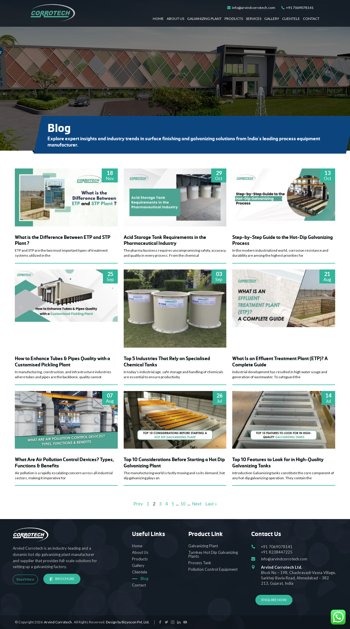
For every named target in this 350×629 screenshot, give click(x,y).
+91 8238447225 (276, 552)
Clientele (291, 18)
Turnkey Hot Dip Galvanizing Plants (213, 554)
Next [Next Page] (197, 503)
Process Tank (199, 562)
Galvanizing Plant (204, 18)
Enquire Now (274, 600)
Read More (25, 579)
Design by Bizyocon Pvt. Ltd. (127, 622)
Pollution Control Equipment (213, 569)
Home (158, 18)
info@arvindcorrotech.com (251, 8)
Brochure (61, 578)
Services (253, 18)
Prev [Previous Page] (138, 503)
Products (234, 18)
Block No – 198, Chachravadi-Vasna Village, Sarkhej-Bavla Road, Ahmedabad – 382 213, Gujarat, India (299, 575)
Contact (311, 18)
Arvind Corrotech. (58, 622)
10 (183, 503)
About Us (175, 18)
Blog (144, 578)
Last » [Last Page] (211, 503)
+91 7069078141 (297, 8)
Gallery (271, 18)
